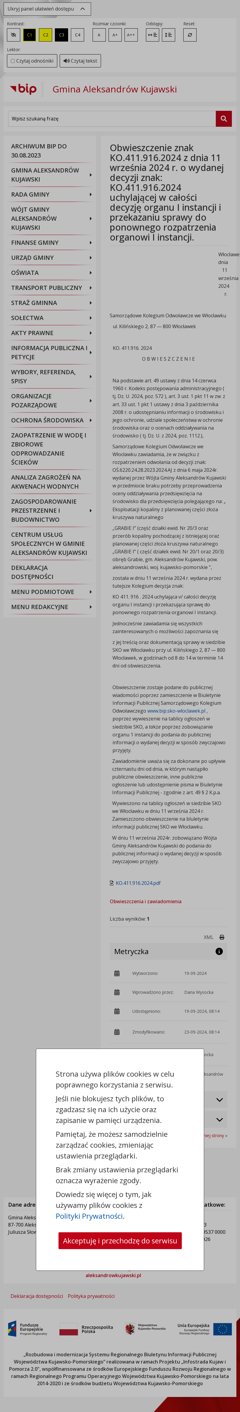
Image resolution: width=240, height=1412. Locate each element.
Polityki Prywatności (89, 1216)
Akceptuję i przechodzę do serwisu (120, 1241)
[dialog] (120, 706)
